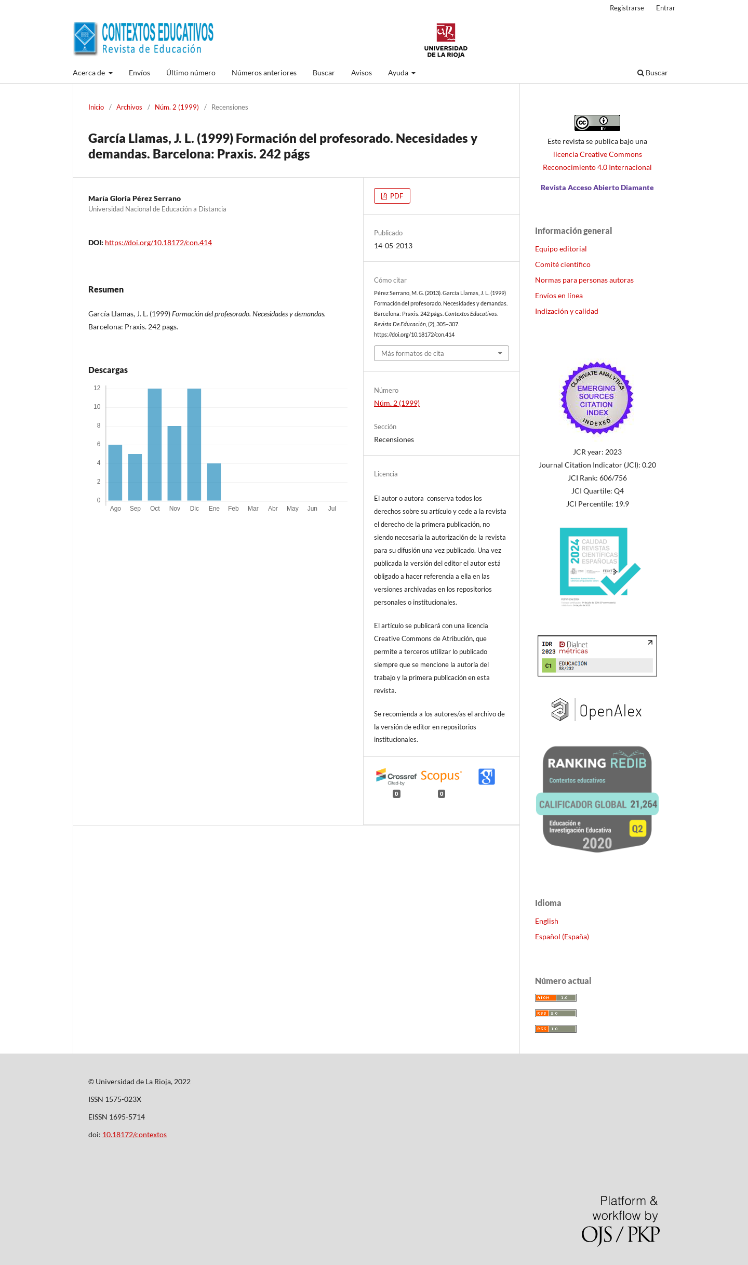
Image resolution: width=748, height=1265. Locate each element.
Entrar (665, 8)
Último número (191, 72)
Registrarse (627, 8)
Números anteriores (264, 72)
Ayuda (399, 72)
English (546, 920)
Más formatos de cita (412, 353)
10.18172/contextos (134, 1134)
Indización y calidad (566, 311)
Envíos (139, 72)
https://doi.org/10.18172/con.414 (158, 242)
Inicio (96, 107)
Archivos (129, 107)
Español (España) (562, 936)
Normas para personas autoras (584, 279)
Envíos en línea (559, 295)
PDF (396, 196)
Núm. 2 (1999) (177, 107)
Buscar (324, 72)
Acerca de (89, 72)
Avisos (361, 72)
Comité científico (563, 264)
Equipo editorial (561, 248)
